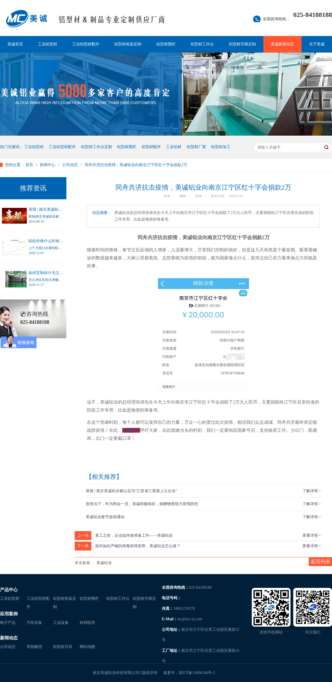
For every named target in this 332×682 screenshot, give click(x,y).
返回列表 (320, 561)
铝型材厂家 (196, 147)
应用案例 (9, 613)
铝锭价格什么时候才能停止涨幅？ (57, 241)
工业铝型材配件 (85, 44)
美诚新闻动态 (282, 44)
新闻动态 (9, 638)
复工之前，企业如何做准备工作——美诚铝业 (134, 535)
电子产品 (7, 623)
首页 (29, 165)
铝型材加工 (220, 147)
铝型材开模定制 (242, 44)
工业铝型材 (47, 44)
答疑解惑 (34, 647)
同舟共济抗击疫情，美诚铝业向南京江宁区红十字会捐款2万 (136, 165)
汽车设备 (34, 623)
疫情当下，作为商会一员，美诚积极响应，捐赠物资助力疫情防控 (142, 504)
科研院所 (87, 623)
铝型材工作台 (202, 44)
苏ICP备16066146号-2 (197, 673)
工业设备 (61, 623)
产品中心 (9, 589)
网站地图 (87, 647)
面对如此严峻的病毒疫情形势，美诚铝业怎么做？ (137, 546)
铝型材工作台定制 (96, 147)
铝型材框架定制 (127, 44)
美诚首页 (15, 44)
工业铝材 (173, 147)
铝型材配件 (151, 147)
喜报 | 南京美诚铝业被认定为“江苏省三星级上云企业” (131, 491)
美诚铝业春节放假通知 (105, 517)
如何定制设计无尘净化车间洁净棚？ (59, 273)
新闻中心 (48, 165)
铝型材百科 (62, 647)
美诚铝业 (104, 563)
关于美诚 (317, 44)
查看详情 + (311, 535)
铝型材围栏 (166, 44)
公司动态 (70, 165)
